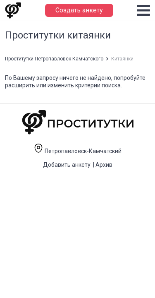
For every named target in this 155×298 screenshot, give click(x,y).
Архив (103, 164)
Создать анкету (79, 10)
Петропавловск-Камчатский (77, 151)
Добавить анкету (67, 164)
